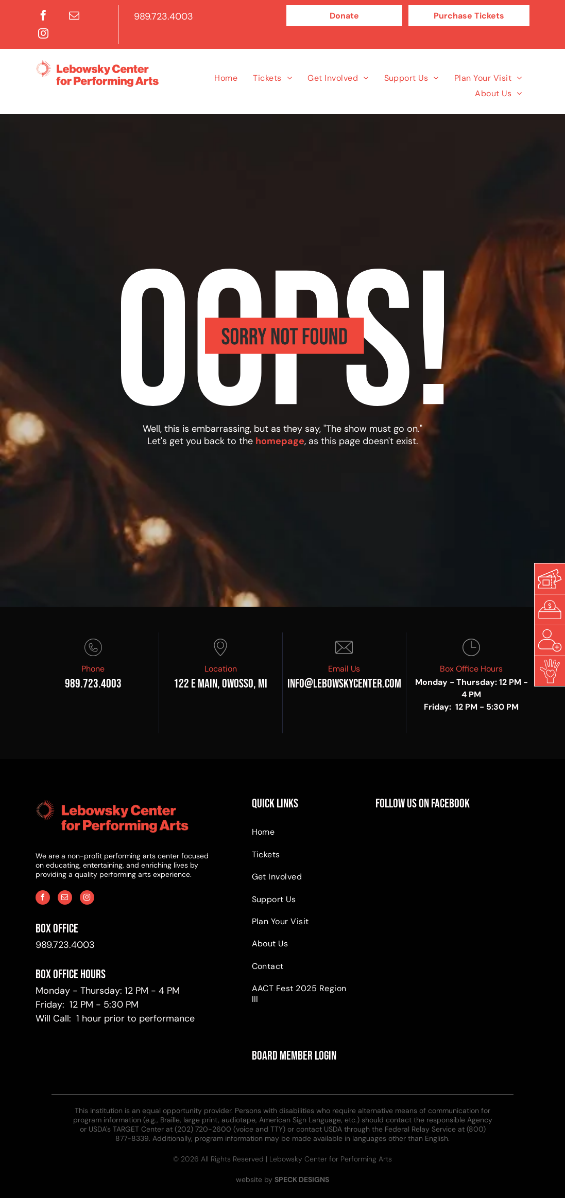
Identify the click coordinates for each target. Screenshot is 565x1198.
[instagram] (43, 35)
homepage (279, 441)
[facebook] (43, 17)
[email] (74, 17)
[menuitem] (226, 77)
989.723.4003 (163, 16)
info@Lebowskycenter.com (344, 683)
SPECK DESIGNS (302, 1179)
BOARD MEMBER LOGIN (294, 1055)
